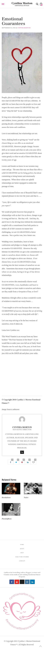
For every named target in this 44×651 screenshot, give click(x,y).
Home (22, 544)
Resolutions (6, 498)
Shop (22, 552)
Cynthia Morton (23, 28)
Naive (26, 498)
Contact (22, 561)
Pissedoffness (6, 519)
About (22, 548)
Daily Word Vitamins (9, 16)
